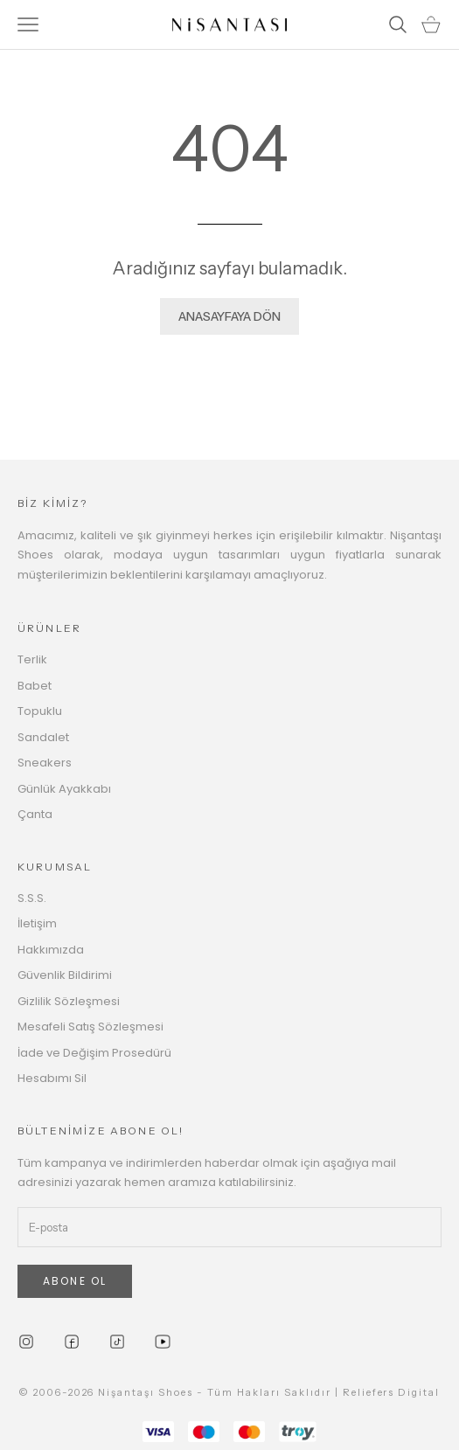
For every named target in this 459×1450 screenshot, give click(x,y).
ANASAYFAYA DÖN (229, 316)
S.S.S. (31, 898)
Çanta (34, 814)
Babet (34, 685)
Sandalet (43, 737)
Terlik (32, 659)
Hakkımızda (50, 949)
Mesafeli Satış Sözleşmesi (90, 1026)
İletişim (37, 923)
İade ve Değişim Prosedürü (94, 1052)
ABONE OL (75, 1280)
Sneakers (44, 762)
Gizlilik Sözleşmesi (68, 1001)
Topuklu (39, 711)
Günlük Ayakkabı (64, 789)
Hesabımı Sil (52, 1078)
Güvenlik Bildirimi (64, 975)
